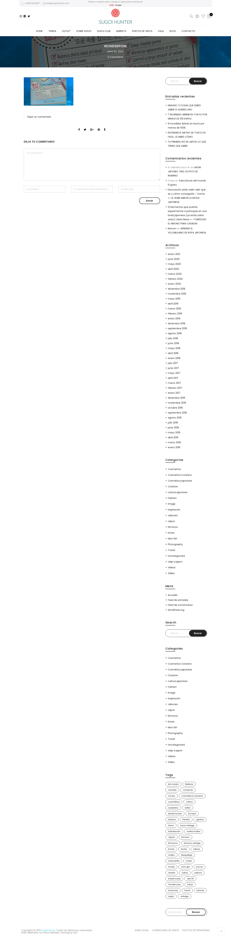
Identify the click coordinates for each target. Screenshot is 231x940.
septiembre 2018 (177, 328)
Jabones (173, 515)
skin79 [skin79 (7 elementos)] (190, 878)
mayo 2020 (174, 264)
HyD (75, 932)
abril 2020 (173, 269)
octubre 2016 (175, 407)
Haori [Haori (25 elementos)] (171, 825)
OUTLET (66, 31)
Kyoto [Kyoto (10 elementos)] (184, 849)
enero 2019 (174, 318)
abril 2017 (173, 378)
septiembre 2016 (177, 412)
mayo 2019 (174, 298)
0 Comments (115, 57)
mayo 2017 (174, 373)
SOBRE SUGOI (83, 31)
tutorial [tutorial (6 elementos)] (200, 890)
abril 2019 (173, 303)
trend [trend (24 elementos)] (187, 890)
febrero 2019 (175, 313)
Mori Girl (172, 538)
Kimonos (173, 527)
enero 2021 (174, 254)
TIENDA (52, 31)
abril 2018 (173, 353)
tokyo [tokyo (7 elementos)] (190, 884)
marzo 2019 (174, 308)
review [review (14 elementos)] (171, 872)
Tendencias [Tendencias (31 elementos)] (174, 884)
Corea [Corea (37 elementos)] (171, 795)
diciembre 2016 (176, 397)
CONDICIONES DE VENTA (165, 930)
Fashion (172, 498)
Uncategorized (176, 556)
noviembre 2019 (177, 293)
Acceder (173, 595)
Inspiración (174, 509)
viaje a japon (175, 561)
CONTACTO (188, 31)
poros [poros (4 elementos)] (199, 866)
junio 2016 (173, 427)
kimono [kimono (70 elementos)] (185, 837)
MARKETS (121, 31)
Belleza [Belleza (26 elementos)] (189, 784)
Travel (171, 550)
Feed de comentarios (180, 605)
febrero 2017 (175, 388)
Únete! (118, 5)
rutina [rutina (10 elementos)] (185, 872)
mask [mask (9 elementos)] (189, 860)
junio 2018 (173, 343)
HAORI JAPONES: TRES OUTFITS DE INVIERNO (184, 171)
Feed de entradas (178, 600)
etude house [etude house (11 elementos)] (175, 813)
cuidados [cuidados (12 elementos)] (173, 807)
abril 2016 (173, 437)
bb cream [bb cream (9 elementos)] (173, 784)
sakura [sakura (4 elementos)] (198, 872)
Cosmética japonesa (180, 480)
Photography (175, 544)
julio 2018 (173, 338)
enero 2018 (174, 358)
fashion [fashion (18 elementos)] (172, 819)
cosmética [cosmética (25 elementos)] (174, 801)
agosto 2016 (175, 417)
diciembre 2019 (176, 288)
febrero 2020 (175, 279)
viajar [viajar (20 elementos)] (171, 896)
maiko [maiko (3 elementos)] (171, 855)
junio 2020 (174, 259)
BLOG (173, 31)
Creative (173, 486)
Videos (171, 567)
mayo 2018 (174, 348)
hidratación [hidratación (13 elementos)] (174, 831)
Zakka (171, 573)
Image (171, 504)
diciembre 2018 (176, 323)
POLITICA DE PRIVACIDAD (196, 930)
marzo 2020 (175, 274)
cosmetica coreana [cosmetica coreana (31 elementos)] (192, 795)
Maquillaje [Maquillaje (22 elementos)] (186, 855)
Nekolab (54, 932)
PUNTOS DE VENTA (142, 31)
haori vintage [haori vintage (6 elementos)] (187, 825)
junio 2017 (173, 368)
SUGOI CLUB (103, 31)
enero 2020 (174, 283)
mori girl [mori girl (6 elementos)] (185, 866)
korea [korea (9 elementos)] (171, 849)
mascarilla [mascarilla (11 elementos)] (173, 860)
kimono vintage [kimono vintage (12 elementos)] (192, 843)
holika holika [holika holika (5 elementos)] (193, 831)
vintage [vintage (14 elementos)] (184, 896)
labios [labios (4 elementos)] (196, 849)
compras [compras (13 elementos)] (188, 789)
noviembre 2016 (177, 402)
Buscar (196, 912)
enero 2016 (174, 447)
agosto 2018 (175, 333)
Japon (171, 521)
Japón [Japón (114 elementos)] (171, 837)
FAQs (161, 31)
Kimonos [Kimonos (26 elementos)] (172, 843)
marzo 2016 (174, 442)
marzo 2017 (174, 383)
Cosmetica (174, 469)
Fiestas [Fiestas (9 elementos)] (186, 819)
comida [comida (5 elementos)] (172, 789)
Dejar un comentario (39, 116)
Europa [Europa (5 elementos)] (192, 813)
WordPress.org (176, 610)
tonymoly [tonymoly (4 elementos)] (173, 890)
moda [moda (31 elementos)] (171, 866)
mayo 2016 (174, 432)
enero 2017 (174, 393)
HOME (39, 31)
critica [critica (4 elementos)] (189, 801)
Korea (171, 532)
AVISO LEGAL (142, 930)
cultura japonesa (177, 492)
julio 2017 (173, 363)
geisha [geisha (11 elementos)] (200, 819)
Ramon (172, 228)
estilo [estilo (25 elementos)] (188, 807)
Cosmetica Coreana (180, 475)
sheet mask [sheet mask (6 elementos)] (174, 878)
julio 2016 (173, 422)
